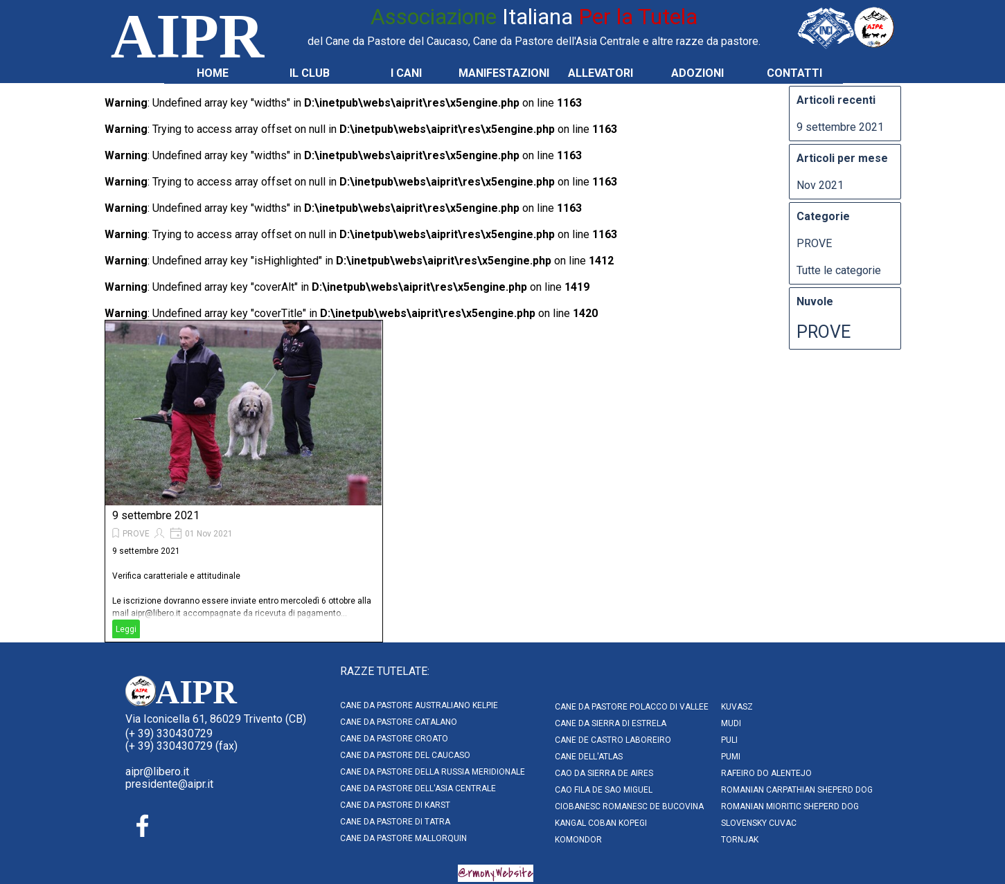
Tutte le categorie (839, 270)
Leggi (126, 629)
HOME (213, 73)
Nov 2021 (820, 185)
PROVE (136, 534)
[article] (244, 481)
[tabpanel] (534, 25)
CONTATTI (794, 73)
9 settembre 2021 (155, 515)
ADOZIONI (697, 73)
